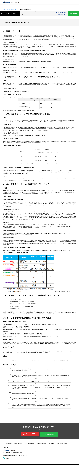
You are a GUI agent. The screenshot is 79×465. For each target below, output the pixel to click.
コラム (22, 14)
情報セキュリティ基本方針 (7, 444)
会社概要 (61, 443)
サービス (28, 11)
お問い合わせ (74, 13)
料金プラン (39, 11)
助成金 (34, 11)
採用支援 (15, 443)
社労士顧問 (22, 11)
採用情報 (65, 443)
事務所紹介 (44, 11)
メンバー (57, 443)
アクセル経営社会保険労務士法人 (13, 9)
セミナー (48, 11)
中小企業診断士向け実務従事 (29, 443)
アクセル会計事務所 (51, 443)
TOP (3, 443)
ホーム (4, 9)
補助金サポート (20, 443)
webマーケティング (9, 443)
